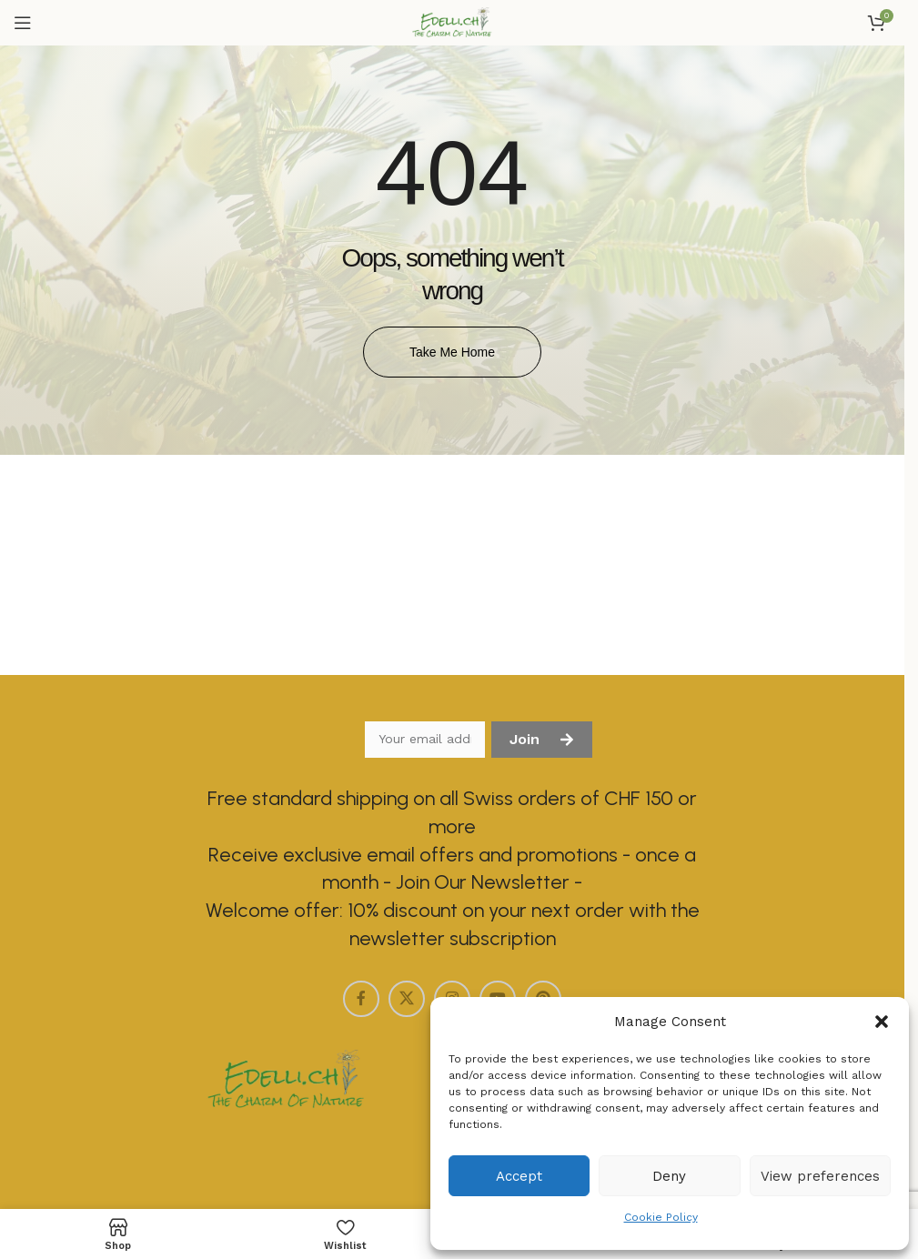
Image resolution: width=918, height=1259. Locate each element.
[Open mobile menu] (23, 23)
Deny (669, 1176)
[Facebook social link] (361, 999)
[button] (882, 1021)
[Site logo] (452, 22)
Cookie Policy (661, 1217)
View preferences (820, 1176)
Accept (519, 1176)
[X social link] (406, 999)
